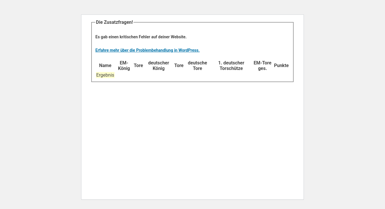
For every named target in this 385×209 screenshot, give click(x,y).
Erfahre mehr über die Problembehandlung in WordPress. (147, 50)
